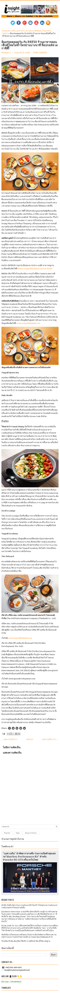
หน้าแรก (29, 739)
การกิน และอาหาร (17, 31)
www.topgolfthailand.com (28, 323)
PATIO (5, 33)
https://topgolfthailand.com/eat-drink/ (35, 268)
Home (5, 31)
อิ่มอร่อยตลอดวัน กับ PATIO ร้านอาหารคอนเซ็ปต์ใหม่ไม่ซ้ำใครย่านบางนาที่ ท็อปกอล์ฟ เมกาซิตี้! (29, 45)
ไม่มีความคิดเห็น (40, 53)
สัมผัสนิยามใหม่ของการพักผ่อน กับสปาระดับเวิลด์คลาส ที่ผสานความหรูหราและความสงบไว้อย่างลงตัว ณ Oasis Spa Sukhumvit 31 (29, 936)
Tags (18, 833)
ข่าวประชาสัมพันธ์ (33, 31)
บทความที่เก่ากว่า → (50, 739)
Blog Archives (31, 833)
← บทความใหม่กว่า (9, 739)
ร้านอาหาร (46, 31)
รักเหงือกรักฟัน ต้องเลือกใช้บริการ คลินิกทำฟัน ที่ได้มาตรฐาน (25, 941)
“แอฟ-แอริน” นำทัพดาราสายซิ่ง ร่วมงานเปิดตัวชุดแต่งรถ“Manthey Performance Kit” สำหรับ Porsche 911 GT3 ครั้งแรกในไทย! (29, 856)
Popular (7, 833)
